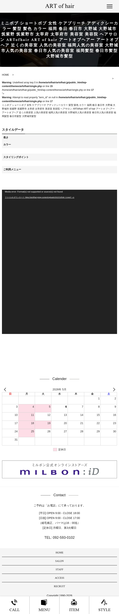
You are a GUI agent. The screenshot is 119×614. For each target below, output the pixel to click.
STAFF (59, 569)
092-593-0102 (63, 538)
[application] (59, 262)
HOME (60, 552)
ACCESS (59, 578)
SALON (59, 561)
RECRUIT (59, 586)
